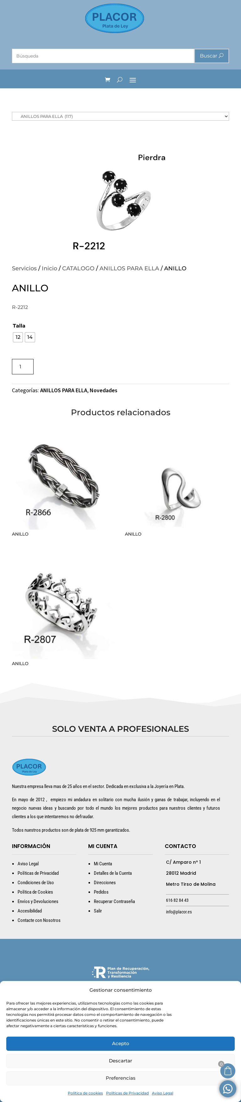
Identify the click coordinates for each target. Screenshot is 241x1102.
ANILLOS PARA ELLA (129, 268)
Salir (98, 911)
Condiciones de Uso (36, 882)
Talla (19, 326)
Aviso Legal (162, 1093)
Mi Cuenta (103, 864)
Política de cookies (85, 1093)
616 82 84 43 (177, 900)
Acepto (120, 1043)
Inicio (49, 268)
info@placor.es (179, 911)
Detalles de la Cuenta (113, 873)
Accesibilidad (30, 911)
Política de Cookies (35, 892)
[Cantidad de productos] (23, 366)
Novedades (103, 390)
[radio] (18, 337)
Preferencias (121, 1078)
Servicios (24, 268)
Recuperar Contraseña (114, 901)
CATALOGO (78, 268)
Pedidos (101, 892)
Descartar (120, 1061)
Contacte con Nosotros (39, 920)
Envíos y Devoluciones (38, 901)
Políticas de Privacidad (127, 1093)
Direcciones (105, 882)
